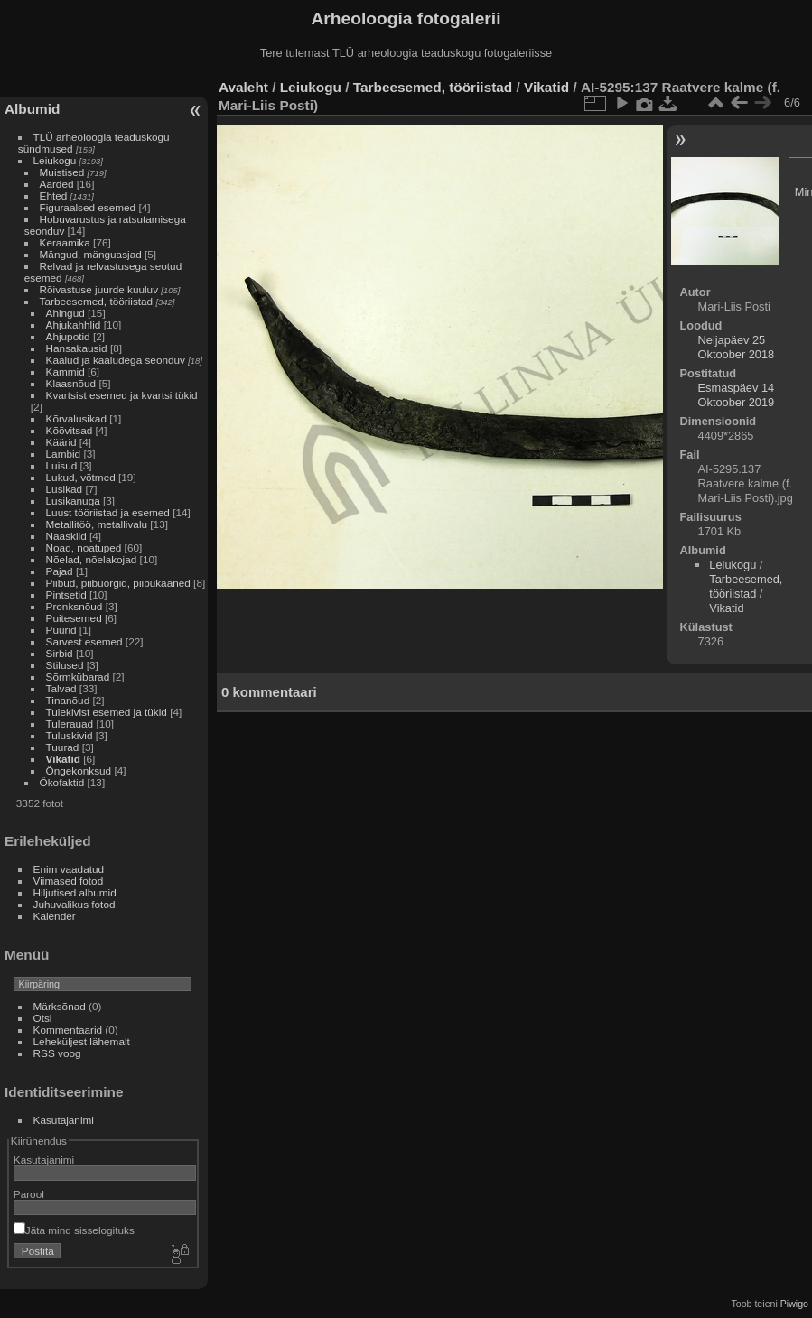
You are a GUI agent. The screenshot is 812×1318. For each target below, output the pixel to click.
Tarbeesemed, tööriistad (97, 301)
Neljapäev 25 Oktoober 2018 (736, 347)
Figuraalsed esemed (88, 207)
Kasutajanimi (63, 1120)
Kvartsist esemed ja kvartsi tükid (122, 395)
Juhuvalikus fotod (74, 904)
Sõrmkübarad (78, 676)
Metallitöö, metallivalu (96, 524)
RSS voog (57, 1053)
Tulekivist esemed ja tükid (106, 712)
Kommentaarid (68, 1029)
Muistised (62, 172)
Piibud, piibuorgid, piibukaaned (118, 583)
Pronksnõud (74, 606)
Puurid (61, 630)
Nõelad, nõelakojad (91, 559)
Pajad (59, 571)
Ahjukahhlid (73, 324)
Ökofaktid (62, 782)
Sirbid (59, 653)
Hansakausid (76, 348)
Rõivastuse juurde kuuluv (99, 289)
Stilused (65, 665)
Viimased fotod (68, 880)
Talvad (61, 688)
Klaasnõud (71, 383)
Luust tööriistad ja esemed (108, 512)
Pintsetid (66, 594)
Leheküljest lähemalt (81, 1041)
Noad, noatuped (84, 547)
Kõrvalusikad (76, 418)
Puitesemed (74, 618)
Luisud (62, 465)
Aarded (57, 184)
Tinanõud (68, 700)
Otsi (42, 1018)
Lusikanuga (73, 500)
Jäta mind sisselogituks (74, 1230)
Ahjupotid (68, 336)
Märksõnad (59, 1006)
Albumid (32, 108)
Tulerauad (70, 723)
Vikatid (63, 759)
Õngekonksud (79, 770)
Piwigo (794, 1303)
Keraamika (65, 242)
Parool (29, 1194)
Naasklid (66, 536)
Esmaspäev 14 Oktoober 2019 (736, 395)
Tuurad (62, 747)
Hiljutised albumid (75, 892)
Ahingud (65, 313)
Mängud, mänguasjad (91, 254)
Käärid (61, 442)
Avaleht (243, 87)
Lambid (63, 453)
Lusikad (64, 489)
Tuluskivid (69, 735)
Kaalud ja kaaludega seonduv (115, 360)
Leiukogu (55, 160)
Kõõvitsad (69, 430)
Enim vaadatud (69, 869)
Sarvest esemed (84, 641)
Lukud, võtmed (81, 477)
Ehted (54, 195)
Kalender (54, 916)
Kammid (65, 371)
